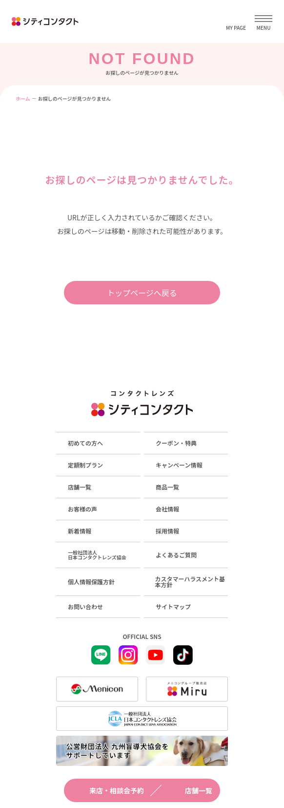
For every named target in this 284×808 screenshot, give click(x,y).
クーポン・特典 (176, 443)
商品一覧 (167, 487)
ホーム (23, 98)
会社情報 (167, 509)
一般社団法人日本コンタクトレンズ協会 (97, 555)
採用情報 (167, 531)
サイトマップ (173, 606)
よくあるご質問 (176, 555)
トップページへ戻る (142, 292)
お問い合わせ (85, 606)
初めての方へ (85, 443)
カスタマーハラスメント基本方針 (190, 581)
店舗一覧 (189, 790)
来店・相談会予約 (108, 790)
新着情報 (79, 531)
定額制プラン (85, 465)
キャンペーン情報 (179, 465)
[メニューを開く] (263, 21)
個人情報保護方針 (91, 581)
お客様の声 (82, 509)
